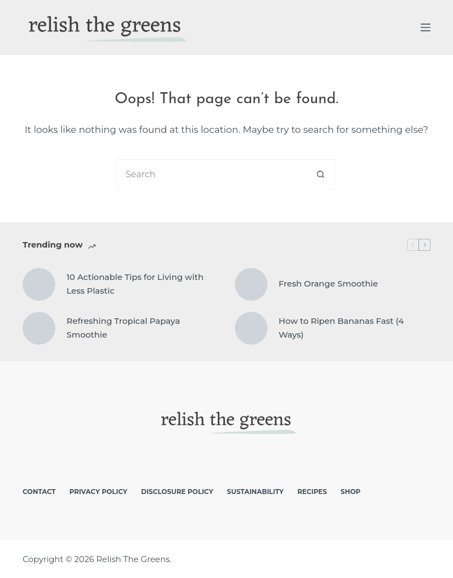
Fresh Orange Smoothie (328, 283)
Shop (350, 491)
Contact (38, 491)
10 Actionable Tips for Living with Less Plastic (134, 284)
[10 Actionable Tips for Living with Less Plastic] (38, 284)
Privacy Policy (98, 491)
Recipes (312, 491)
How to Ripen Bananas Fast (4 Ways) (341, 328)
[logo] (105, 27)
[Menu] (426, 27)
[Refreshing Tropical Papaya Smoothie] (38, 328)
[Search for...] (211, 174)
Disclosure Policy (177, 491)
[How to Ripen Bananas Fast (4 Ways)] (251, 328)
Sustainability (255, 491)
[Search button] (321, 174)
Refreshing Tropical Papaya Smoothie (123, 328)
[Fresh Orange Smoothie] (251, 284)
